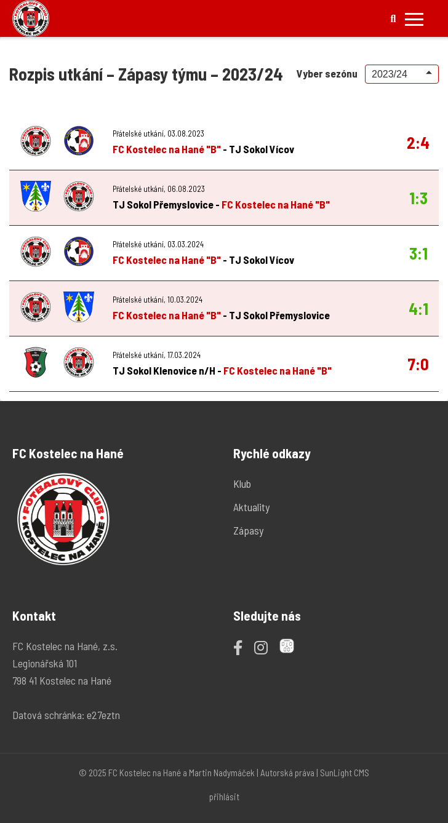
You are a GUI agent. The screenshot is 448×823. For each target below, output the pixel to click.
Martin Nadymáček (222, 772)
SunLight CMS (344, 772)
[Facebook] (237, 647)
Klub (242, 483)
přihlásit (224, 796)
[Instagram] (261, 647)
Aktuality (251, 507)
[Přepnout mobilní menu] (414, 19)
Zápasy (248, 530)
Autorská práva (287, 772)
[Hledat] (393, 19)
